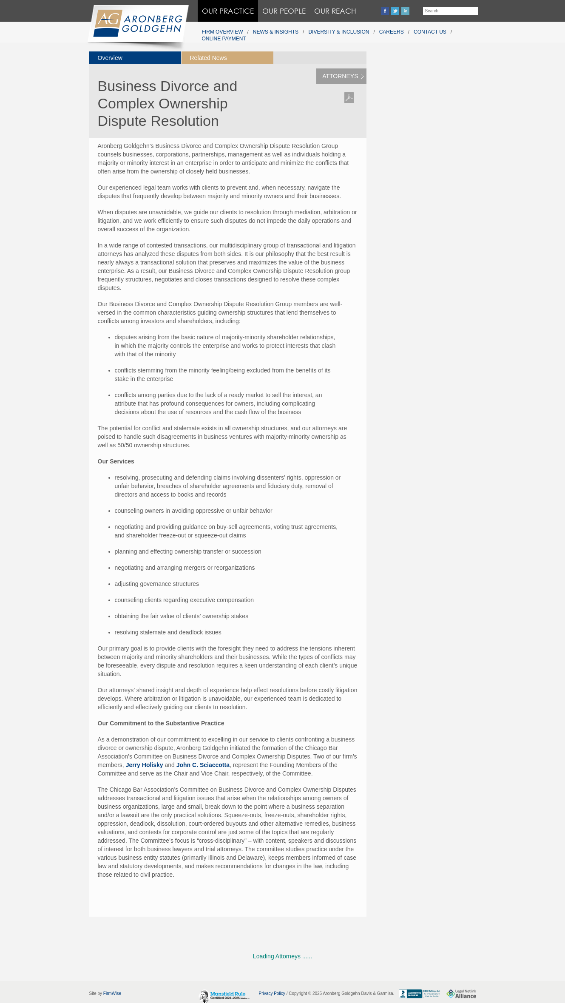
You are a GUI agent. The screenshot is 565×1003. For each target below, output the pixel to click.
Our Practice (228, 10)
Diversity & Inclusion (338, 32)
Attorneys (340, 76)
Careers (391, 32)
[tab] (135, 58)
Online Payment (224, 39)
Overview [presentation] (110, 57)
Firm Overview (222, 32)
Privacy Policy (272, 993)
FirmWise (112, 993)
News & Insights (275, 32)
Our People (284, 10)
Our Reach (335, 10)
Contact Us (430, 32)
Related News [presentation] (208, 57)
